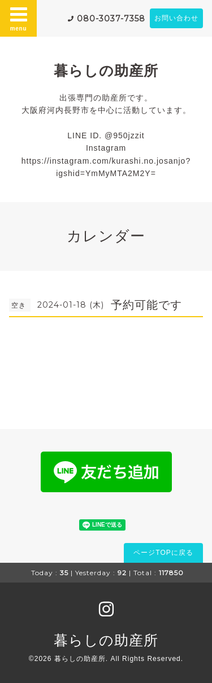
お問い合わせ (176, 18)
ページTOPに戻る (163, 553)
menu (18, 18)
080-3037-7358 (111, 19)
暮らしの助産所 (106, 70)
